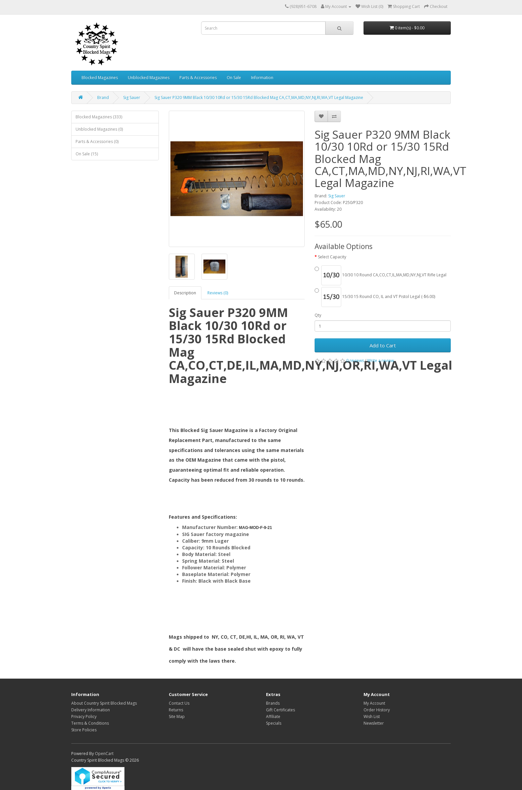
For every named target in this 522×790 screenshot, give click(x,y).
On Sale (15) (87, 154)
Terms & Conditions (90, 723)
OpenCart (104, 753)
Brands (273, 703)
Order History (377, 710)
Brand (103, 97)
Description (185, 293)
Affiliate (273, 716)
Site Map (177, 716)
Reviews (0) (217, 293)
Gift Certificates (280, 710)
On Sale (234, 77)
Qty (318, 315)
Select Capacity (332, 257)
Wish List (372, 716)
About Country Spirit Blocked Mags (104, 703)
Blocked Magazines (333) (99, 117)
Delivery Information (90, 710)
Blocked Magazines (100, 77)
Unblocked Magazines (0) (99, 129)
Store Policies (84, 730)
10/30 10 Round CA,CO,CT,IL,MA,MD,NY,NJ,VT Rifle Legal (380, 275)
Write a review (380, 360)
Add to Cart (383, 345)
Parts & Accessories (198, 77)
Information (262, 77)
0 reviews (355, 360)
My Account (374, 703)
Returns (176, 710)
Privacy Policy (84, 716)
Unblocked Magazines (148, 77)
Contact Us (179, 703)
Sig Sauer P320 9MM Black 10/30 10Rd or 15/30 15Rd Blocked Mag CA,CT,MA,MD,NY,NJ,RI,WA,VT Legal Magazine (258, 97)
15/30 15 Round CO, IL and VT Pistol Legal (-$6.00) (375, 297)
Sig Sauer (131, 97)
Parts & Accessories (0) (97, 141)
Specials (273, 723)
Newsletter (374, 723)
